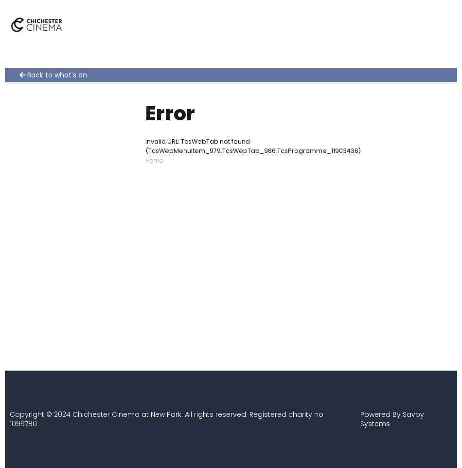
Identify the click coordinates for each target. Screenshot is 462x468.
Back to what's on (53, 75)
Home (154, 160)
